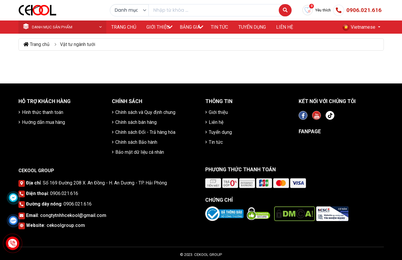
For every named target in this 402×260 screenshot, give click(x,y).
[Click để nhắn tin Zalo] (13, 220)
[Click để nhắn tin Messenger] (13, 197)
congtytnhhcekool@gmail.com (73, 215)
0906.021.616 (64, 193)
